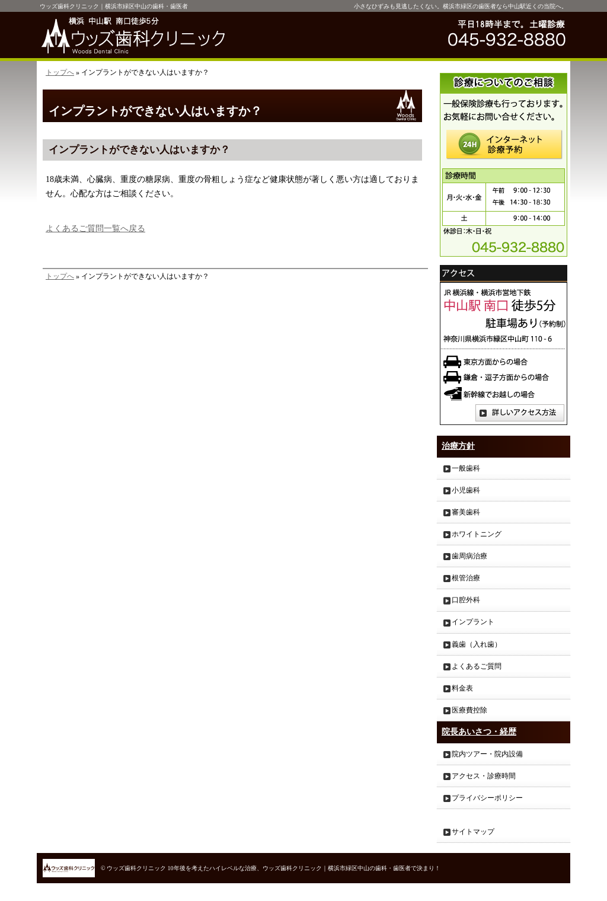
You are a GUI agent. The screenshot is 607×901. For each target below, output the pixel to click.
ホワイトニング (476, 534)
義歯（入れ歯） (476, 644)
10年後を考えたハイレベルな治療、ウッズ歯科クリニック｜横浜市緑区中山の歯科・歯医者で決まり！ (304, 868)
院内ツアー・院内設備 (487, 754)
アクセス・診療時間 (484, 776)
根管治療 (466, 578)
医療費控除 (469, 710)
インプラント (473, 622)
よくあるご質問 (476, 666)
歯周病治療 (469, 556)
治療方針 (458, 446)
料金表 (462, 688)
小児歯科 (466, 490)
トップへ (60, 72)
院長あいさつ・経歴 (479, 731)
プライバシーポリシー (487, 798)
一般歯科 (466, 468)
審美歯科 (466, 512)
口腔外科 (466, 600)
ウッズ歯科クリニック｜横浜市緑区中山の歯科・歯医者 (114, 6)
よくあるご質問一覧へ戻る (95, 228)
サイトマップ (473, 831)
